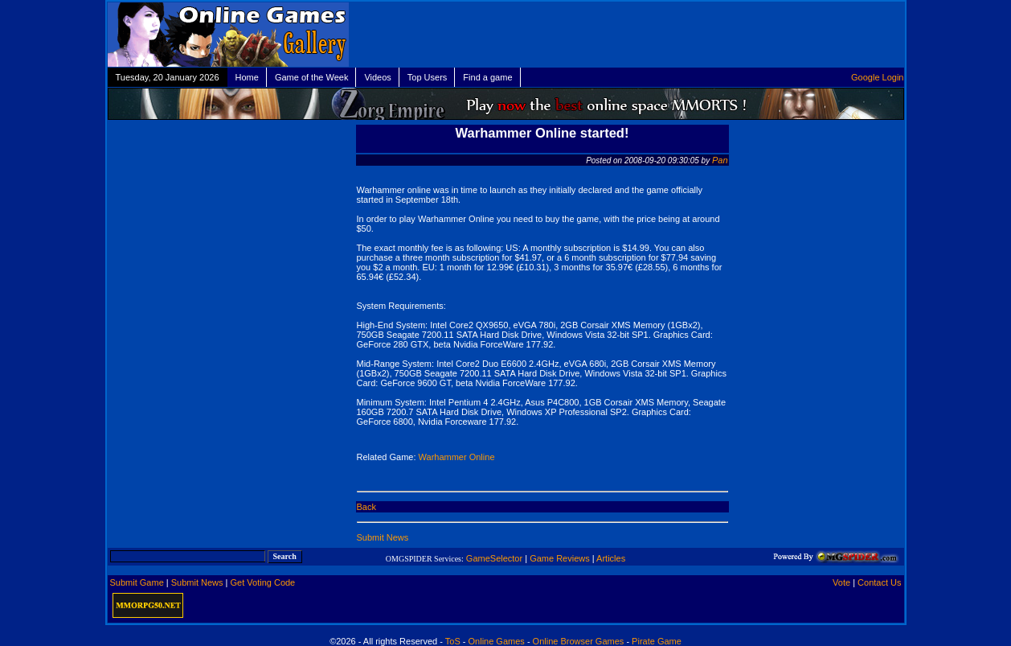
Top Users (427, 77)
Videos (377, 77)
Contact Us (879, 582)
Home (247, 77)
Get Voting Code (263, 582)
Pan (720, 160)
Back (366, 507)
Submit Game (137, 582)
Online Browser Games (578, 641)
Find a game (487, 77)
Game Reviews (560, 558)
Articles (610, 558)
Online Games (497, 641)
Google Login (877, 77)
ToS (452, 641)
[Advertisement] (719, 34)
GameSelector (494, 558)
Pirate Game (657, 641)
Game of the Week (312, 77)
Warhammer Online (457, 457)
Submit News (383, 537)
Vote (841, 582)
